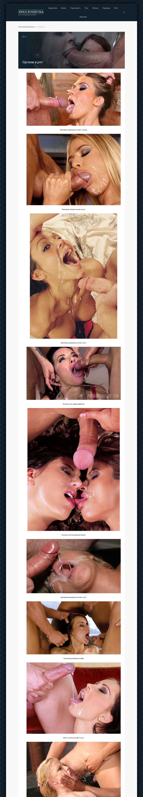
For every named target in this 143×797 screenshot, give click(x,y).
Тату (86, 8)
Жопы (63, 8)
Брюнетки (53, 8)
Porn (116, 8)
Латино (95, 8)
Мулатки (83, 17)
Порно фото (75, 8)
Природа (106, 8)
